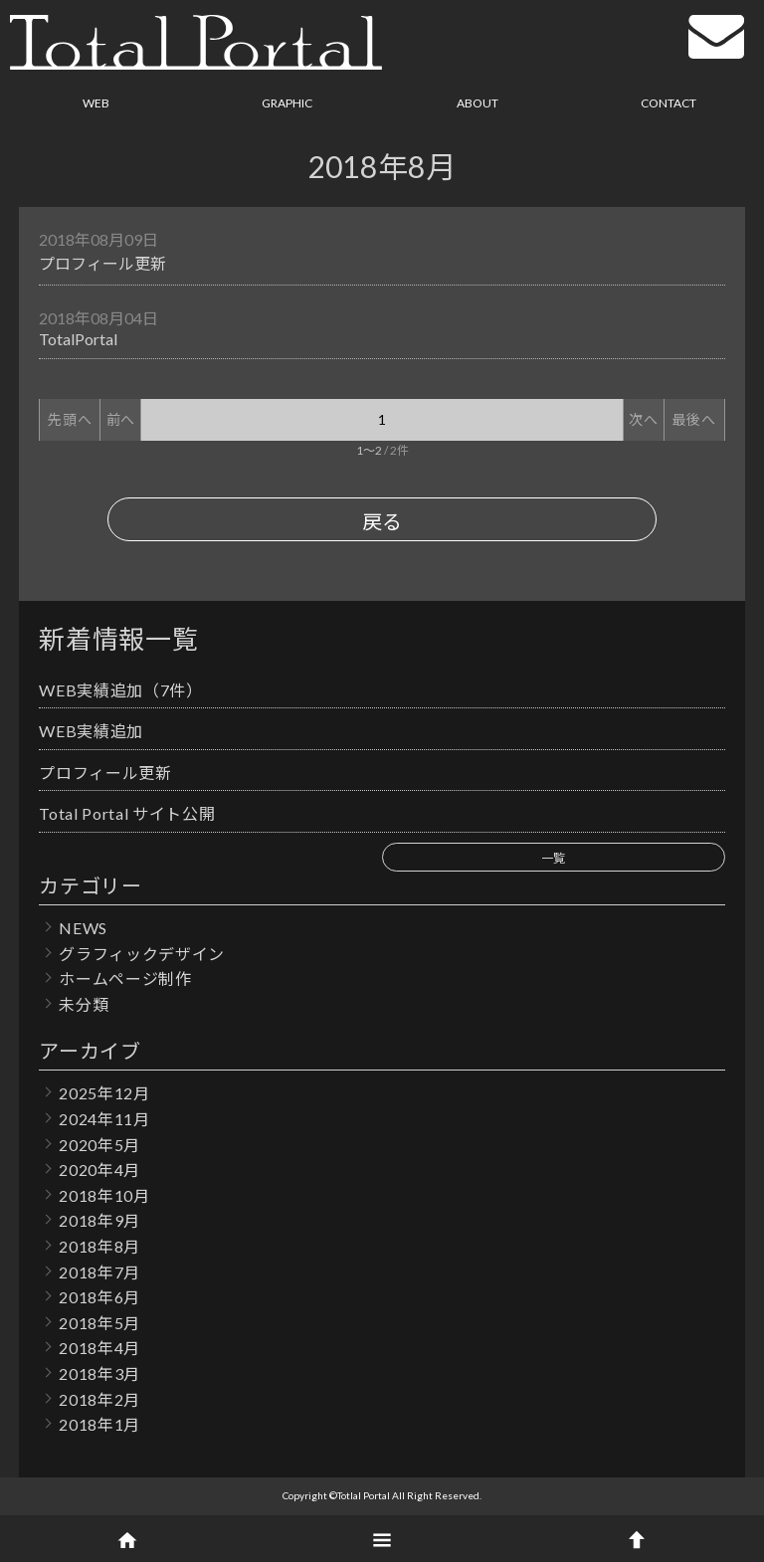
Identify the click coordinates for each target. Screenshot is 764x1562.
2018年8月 (99, 1246)
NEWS (83, 927)
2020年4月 (99, 1169)
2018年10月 (104, 1195)
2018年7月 (99, 1272)
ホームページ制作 (125, 978)
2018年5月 (99, 1322)
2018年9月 (99, 1220)
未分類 (83, 1004)
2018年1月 (99, 1424)
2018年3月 (99, 1373)
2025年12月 (104, 1092)
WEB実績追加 (91, 730)
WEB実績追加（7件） (120, 690)
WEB (96, 103)
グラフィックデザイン (142, 953)
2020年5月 (99, 1144)
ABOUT (477, 103)
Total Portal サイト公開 (127, 813)
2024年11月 (104, 1118)
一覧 (553, 858)
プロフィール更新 (102, 263)
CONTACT (668, 103)
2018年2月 (99, 1399)
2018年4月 (99, 1347)
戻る (382, 521)
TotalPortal (78, 338)
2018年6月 (99, 1296)
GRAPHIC (287, 103)
